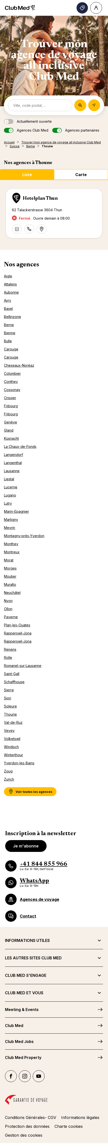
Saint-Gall (11, 674)
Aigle (8, 276)
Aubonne (11, 292)
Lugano (10, 495)
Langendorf (13, 455)
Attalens (10, 284)
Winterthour (13, 755)
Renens (10, 649)
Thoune (10, 714)
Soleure (10, 706)
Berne (9, 325)
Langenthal (13, 463)
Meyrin (9, 528)
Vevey (9, 730)
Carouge (11, 349)
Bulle (8, 341)
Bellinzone (12, 317)
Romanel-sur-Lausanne (22, 666)
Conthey (11, 381)
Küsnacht (11, 438)
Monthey (11, 544)
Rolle (8, 657)
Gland (8, 430)
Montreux (12, 552)
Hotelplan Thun (40, 198)
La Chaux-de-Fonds (20, 446)
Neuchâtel (12, 592)
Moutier (10, 576)
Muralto (10, 584)
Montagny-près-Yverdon (24, 536)
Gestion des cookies (23, 1135)
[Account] (96, 8)
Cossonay (12, 390)
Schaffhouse (14, 682)
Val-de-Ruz (13, 722)
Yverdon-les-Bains (19, 763)
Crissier (10, 398)
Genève (10, 422)
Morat (8, 560)
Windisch (11, 747)
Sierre (9, 690)
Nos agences (21, 265)
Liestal (9, 479)
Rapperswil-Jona (17, 633)
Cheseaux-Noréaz (19, 365)
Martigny (11, 519)
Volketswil (12, 739)
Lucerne (10, 487)
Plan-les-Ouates (17, 625)
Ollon (8, 609)
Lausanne (12, 471)
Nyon (8, 601)
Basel (8, 308)
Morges (10, 568)
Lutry (8, 503)
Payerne (11, 617)
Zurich (9, 779)
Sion (7, 698)
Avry (7, 300)
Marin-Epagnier (16, 511)
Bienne (9, 333)
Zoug (8, 771)
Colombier (12, 373)
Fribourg (11, 406)
